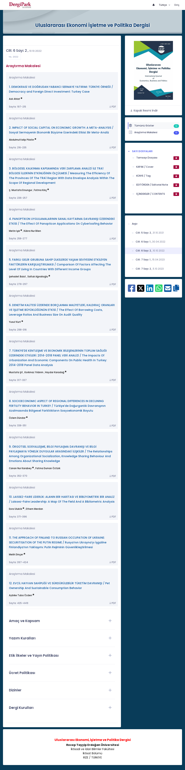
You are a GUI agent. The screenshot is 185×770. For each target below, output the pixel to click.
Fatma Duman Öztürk (47, 468)
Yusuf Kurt (15, 322)
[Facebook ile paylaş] (131, 290)
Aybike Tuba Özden (20, 595)
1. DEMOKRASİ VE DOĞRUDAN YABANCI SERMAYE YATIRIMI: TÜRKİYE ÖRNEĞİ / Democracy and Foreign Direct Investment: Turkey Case (61, 89)
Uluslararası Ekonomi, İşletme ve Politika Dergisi (93, 740)
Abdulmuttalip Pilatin (21, 139)
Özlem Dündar (17, 418)
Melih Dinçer (16, 554)
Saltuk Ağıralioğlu (37, 276)
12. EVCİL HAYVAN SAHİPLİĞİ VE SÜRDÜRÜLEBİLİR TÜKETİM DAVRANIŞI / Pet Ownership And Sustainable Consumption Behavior (59, 585)
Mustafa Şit (16, 372)
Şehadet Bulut (17, 276)
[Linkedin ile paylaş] (149, 290)
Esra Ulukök (15, 509)
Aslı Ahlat (14, 99)
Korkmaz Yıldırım (33, 372)
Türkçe (163, 5)
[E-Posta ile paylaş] (167, 290)
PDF (112, 106)
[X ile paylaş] (140, 288)
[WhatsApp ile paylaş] (159, 290)
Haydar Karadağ (54, 372)
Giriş (176, 5)
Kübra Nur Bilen (32, 231)
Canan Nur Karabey (20, 468)
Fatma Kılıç (40, 190)
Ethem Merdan (34, 509)
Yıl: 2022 (13, 56)
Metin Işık (14, 231)
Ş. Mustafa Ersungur (20, 190)
